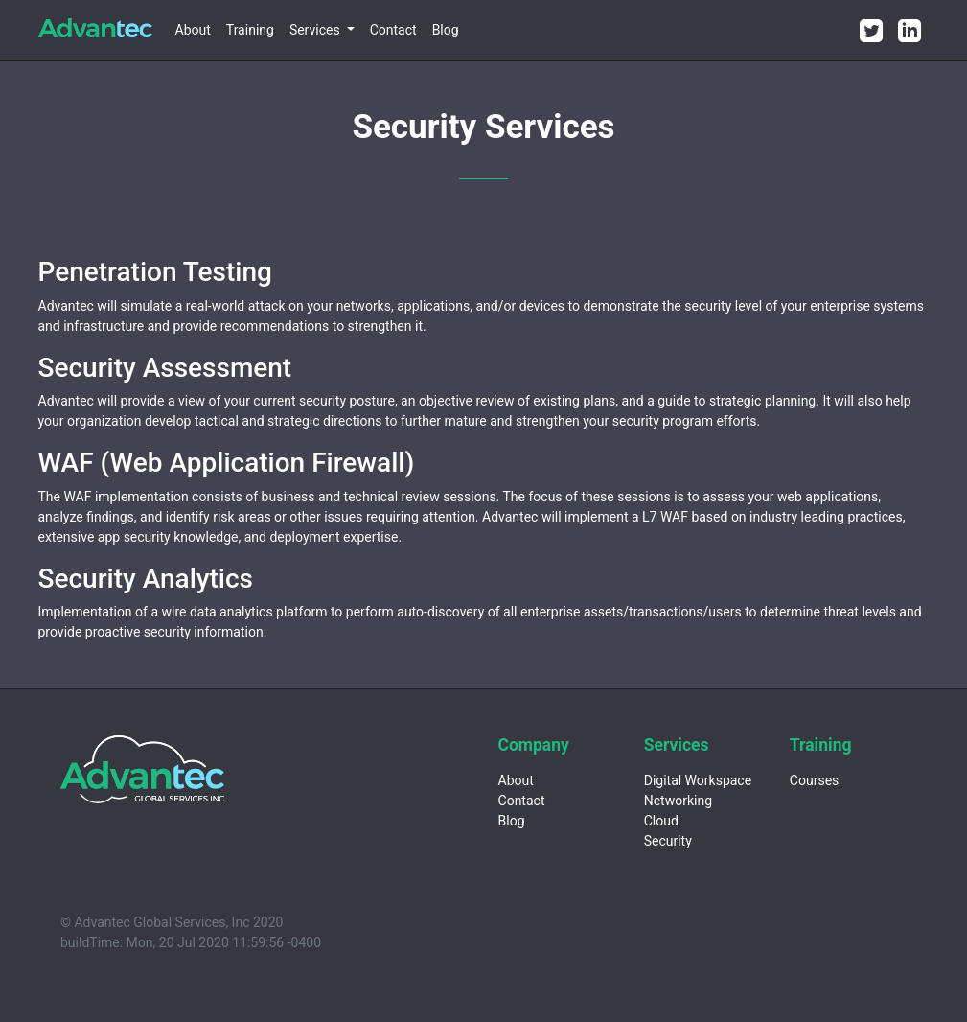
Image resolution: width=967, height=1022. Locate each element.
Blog (445, 29)
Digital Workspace (697, 780)
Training (250, 29)
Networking (678, 800)
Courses (814, 780)
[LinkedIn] (909, 31)
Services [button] (316, 29)
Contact (393, 29)
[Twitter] (871, 31)
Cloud (661, 820)
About (193, 29)
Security (668, 840)
